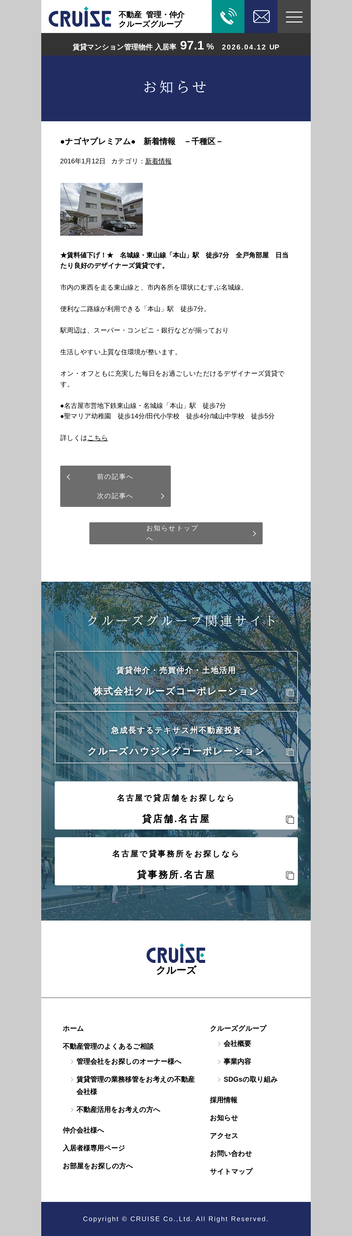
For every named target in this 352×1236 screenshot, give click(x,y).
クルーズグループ (238, 1028)
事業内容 (237, 1061)
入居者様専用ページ (94, 1148)
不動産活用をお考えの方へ (118, 1109)
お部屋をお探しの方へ (98, 1166)
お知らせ (224, 1118)
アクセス (224, 1135)
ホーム (73, 1028)
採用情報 (223, 1100)
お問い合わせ (231, 1153)
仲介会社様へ (83, 1130)
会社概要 (237, 1043)
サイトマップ (231, 1171)
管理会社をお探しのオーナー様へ (129, 1061)
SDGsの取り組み (250, 1079)
